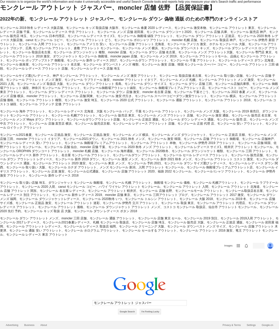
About (43, 325)
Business (29, 325)
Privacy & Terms (232, 325)
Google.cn (267, 325)
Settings (251, 325)
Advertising (12, 325)
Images (228, 245)
